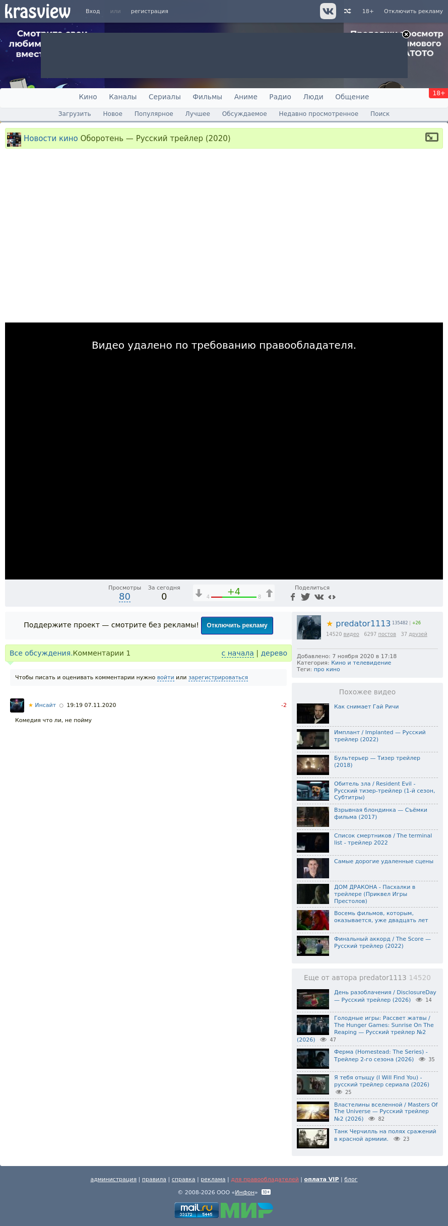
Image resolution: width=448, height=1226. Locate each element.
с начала (238, 653)
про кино (327, 669)
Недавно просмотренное (319, 113)
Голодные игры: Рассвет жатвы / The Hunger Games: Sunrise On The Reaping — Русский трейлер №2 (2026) (365, 1029)
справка (184, 1179)
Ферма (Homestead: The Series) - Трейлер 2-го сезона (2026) (381, 1056)
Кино (88, 97)
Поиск (380, 113)
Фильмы (207, 97)
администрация (113, 1179)
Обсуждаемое (244, 113)
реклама (213, 1179)
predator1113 (358, 623)
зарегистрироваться (218, 677)
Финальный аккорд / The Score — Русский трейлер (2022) (382, 942)
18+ (368, 11)
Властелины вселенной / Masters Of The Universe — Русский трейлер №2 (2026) (385, 1112)
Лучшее (197, 113)
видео (351, 634)
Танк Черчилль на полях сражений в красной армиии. (385, 1135)
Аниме (246, 97)
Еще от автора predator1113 (367, 978)
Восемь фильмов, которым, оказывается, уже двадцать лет (381, 917)
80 (125, 596)
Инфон (244, 1192)
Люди (313, 97)
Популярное (154, 113)
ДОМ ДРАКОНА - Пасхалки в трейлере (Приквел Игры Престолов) (374, 894)
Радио (280, 97)
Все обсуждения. (41, 653)
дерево (274, 653)
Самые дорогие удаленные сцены (383, 861)
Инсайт (42, 705)
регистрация (149, 11)
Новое (112, 113)
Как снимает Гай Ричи (366, 706)
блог (350, 1179)
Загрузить (74, 113)
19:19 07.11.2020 (91, 705)
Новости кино (51, 138)
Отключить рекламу (413, 11)
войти (165, 677)
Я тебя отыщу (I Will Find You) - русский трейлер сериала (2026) (381, 1081)
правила (154, 1179)
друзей (418, 634)
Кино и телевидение (361, 663)
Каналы (123, 97)
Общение (352, 97)
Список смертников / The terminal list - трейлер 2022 (383, 839)
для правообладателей (265, 1179)
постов (387, 634)
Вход (93, 11)
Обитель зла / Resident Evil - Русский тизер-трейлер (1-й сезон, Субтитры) (384, 791)
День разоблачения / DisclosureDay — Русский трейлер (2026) (385, 996)
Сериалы (165, 97)
